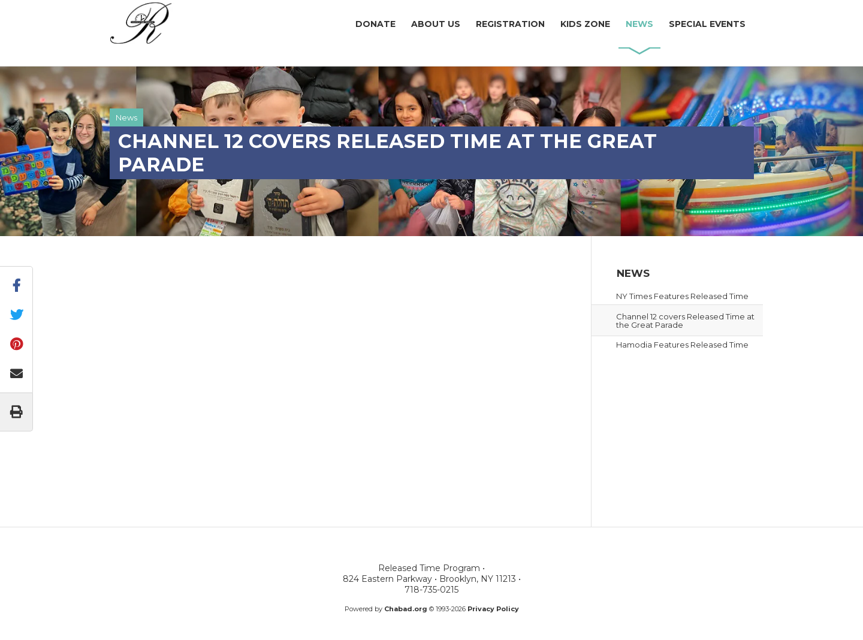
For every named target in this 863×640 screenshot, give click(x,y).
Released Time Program (183, 23)
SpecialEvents (707, 24)
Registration (510, 24)
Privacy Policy (493, 609)
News (126, 117)
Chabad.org (405, 609)
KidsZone (585, 24)
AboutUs (435, 24)
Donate (375, 24)
